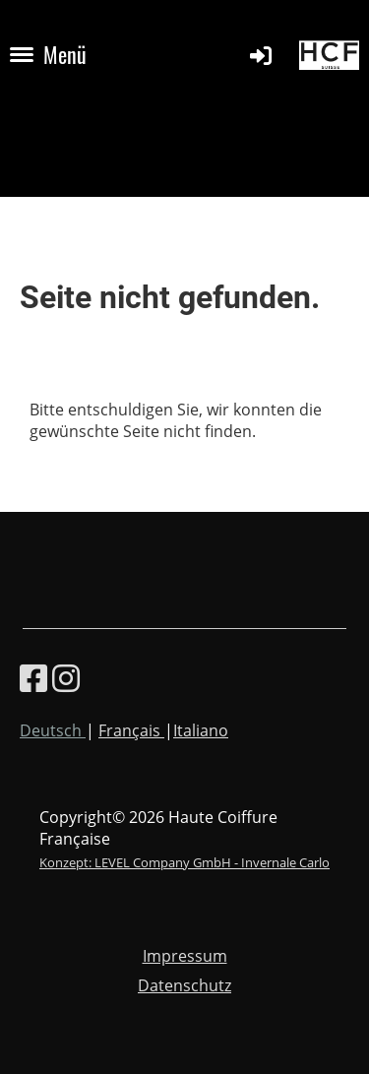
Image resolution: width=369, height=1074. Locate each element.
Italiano (200, 730)
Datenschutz (184, 985)
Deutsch (53, 730)
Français (131, 730)
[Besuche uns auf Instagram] (66, 678)
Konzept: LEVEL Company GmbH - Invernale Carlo (184, 862)
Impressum (185, 956)
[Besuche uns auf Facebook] (33, 678)
